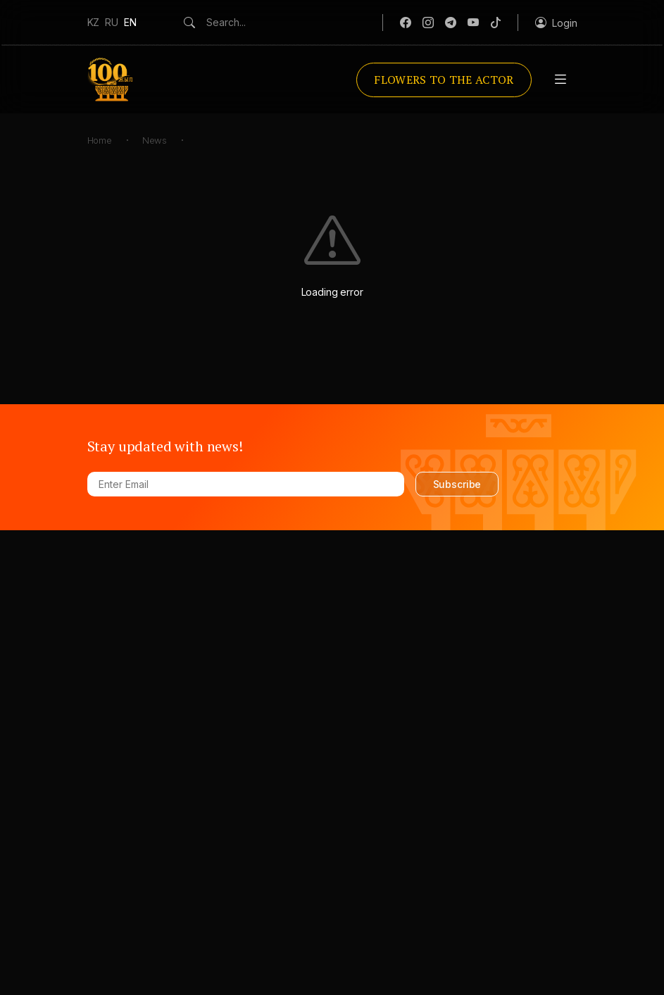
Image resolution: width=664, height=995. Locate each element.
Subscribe (457, 484)
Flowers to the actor (443, 79)
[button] (556, 22)
